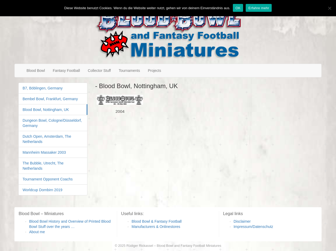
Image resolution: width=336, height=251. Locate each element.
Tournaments (129, 70)
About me (37, 232)
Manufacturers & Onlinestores (156, 227)
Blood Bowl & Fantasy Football (157, 221)
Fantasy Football (66, 70)
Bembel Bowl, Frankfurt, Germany (50, 99)
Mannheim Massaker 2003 (44, 152)
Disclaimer (242, 221)
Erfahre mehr (258, 8)
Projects (154, 70)
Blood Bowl (36, 70)
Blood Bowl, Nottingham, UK (46, 110)
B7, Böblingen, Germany (43, 88)
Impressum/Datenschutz (253, 227)
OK (237, 8)
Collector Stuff (99, 70)
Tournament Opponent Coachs (48, 179)
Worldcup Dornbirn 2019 (42, 190)
